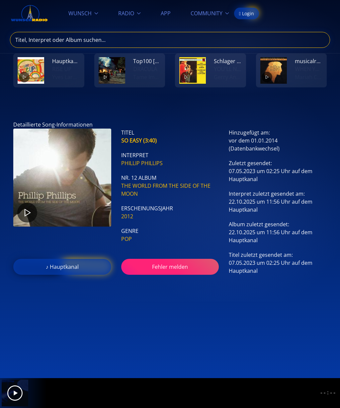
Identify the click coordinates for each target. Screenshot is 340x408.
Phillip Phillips (142, 163)
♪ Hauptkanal (62, 266)
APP (166, 13)
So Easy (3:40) (139, 140)
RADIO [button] (129, 13)
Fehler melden (170, 266)
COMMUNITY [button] (210, 13)
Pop (126, 239)
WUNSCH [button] (83, 13)
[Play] (15, 393)
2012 (127, 216)
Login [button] (246, 13)
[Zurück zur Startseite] (29, 13)
